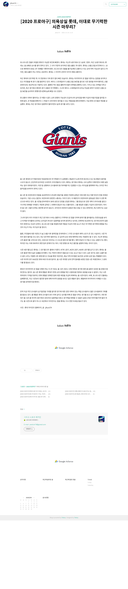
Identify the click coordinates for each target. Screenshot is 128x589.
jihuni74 (14, 3)
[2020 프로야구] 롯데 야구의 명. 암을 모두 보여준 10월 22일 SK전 (33, 465)
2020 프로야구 (31, 455)
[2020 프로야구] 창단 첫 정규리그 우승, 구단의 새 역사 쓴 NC (33, 462)
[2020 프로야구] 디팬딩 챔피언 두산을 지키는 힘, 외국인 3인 (78, 460)
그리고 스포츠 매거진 (32, 486)
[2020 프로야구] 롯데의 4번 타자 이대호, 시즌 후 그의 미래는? (33, 460)
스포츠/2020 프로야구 (64, 17)
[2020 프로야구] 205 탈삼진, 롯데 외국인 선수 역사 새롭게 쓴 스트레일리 (78, 462)
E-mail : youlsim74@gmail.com (35, 493)
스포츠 (23, 455)
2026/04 (29, 566)
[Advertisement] (64, 64)
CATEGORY (118, 4)
